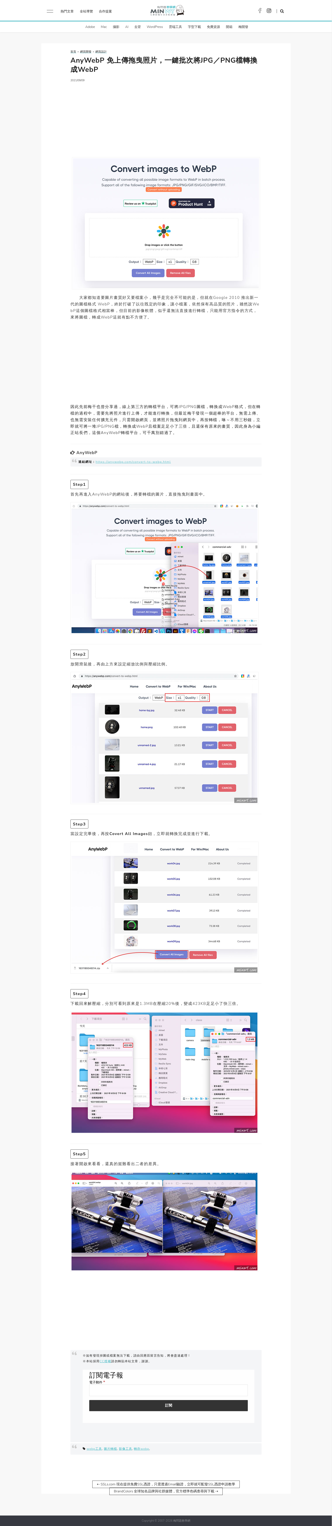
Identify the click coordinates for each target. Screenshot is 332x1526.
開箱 (229, 27)
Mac (104, 27)
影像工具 (125, 1449)
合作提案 (105, 11)
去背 (137, 27)
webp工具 (94, 1449)
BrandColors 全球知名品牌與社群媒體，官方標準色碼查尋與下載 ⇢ (166, 1491)
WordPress (155, 27)
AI (127, 27)
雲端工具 (175, 27)
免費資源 (213, 27)
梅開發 (243, 27)
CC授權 (105, 1361)
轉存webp (141, 1449)
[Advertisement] (165, 117)
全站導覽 (86, 11)
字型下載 (194, 27)
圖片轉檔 (110, 1449)
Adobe (90, 27)
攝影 (116, 27)
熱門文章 (67, 11)
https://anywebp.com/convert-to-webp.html (133, 462)
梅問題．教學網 (167, 11)
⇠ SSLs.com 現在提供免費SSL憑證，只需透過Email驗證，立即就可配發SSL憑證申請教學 (166, 1484)
